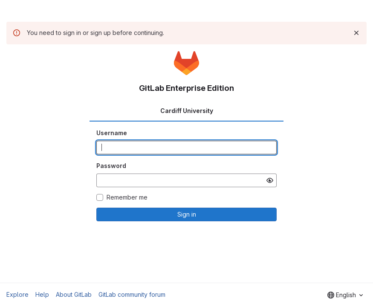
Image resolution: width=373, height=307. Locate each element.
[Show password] (270, 180)
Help (42, 294)
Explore (17, 294)
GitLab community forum (131, 294)
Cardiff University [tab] (186, 110)
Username (111, 132)
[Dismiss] (356, 33)
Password (111, 165)
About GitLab (74, 294)
